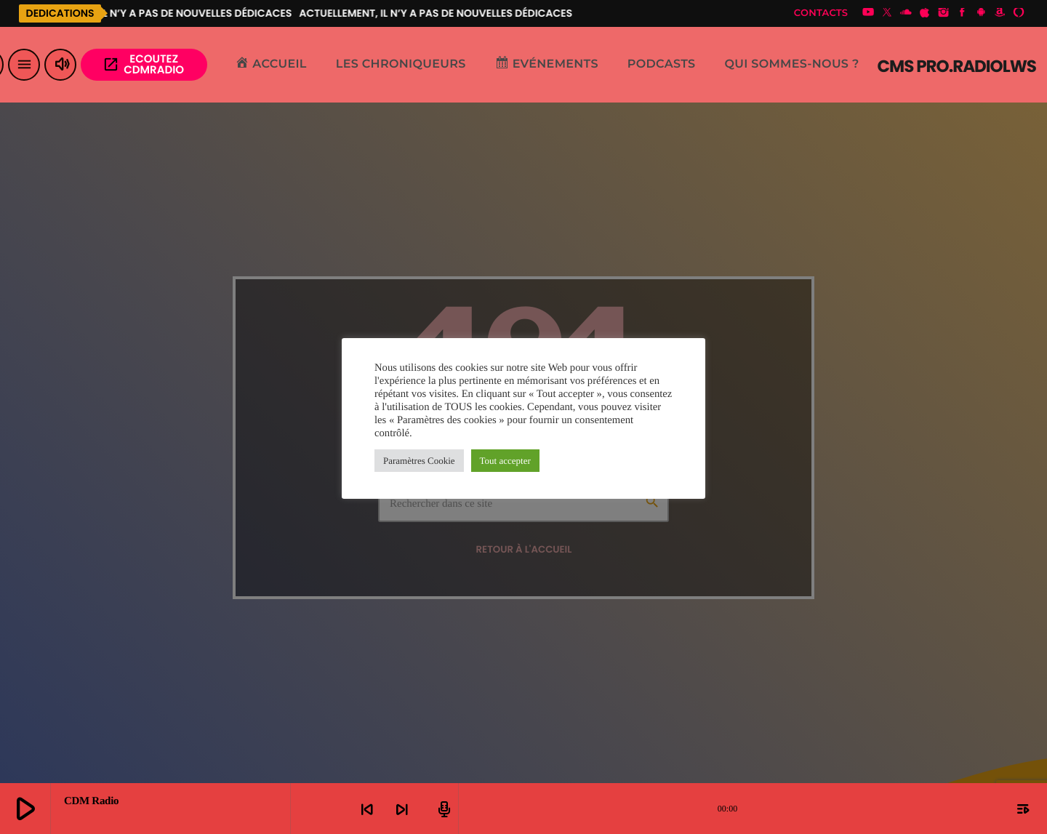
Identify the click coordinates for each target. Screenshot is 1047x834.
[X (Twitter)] (887, 13)
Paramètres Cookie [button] (419, 460)
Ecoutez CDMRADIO (143, 65)
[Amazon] (1000, 13)
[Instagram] (944, 13)
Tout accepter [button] (505, 460)
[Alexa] (1018, 13)
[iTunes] (925, 13)
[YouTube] (868, 13)
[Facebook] (962, 13)
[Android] (981, 13)
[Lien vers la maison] (957, 64)
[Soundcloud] (906, 13)
